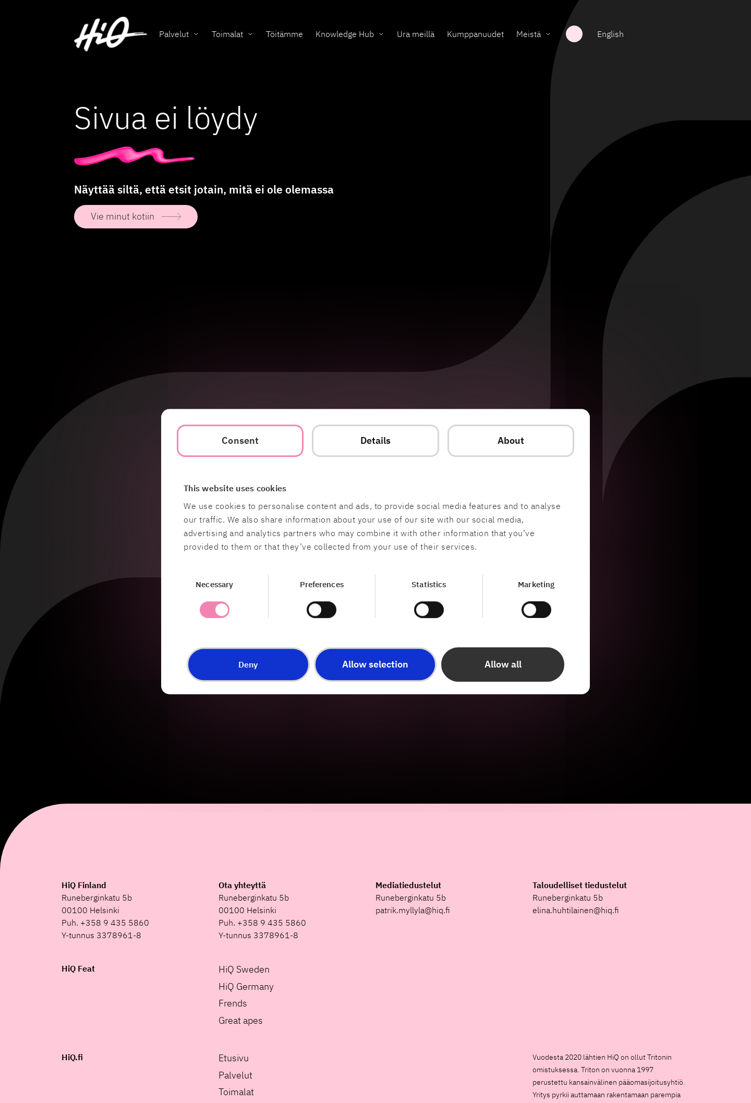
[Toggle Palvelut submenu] (196, 34)
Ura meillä (415, 34)
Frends (233, 1003)
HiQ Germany (246, 986)
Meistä (528, 34)
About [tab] (511, 440)
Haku (574, 34)
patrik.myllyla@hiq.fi (413, 910)
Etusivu (234, 1058)
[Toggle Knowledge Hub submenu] (381, 34)
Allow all (503, 664)
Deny (248, 664)
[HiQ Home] (110, 34)
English (610, 34)
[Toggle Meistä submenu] (548, 34)
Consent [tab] (240, 440)
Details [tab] (375, 440)
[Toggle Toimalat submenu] (250, 34)
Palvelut (174, 34)
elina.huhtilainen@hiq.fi (575, 910)
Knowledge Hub (345, 34)
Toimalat (227, 34)
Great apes (241, 1020)
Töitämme (284, 34)
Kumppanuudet (475, 34)
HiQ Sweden (244, 969)
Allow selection (375, 664)
